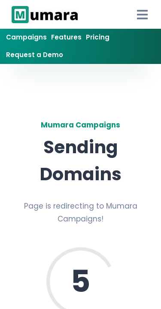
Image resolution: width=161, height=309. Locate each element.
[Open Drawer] (142, 14)
